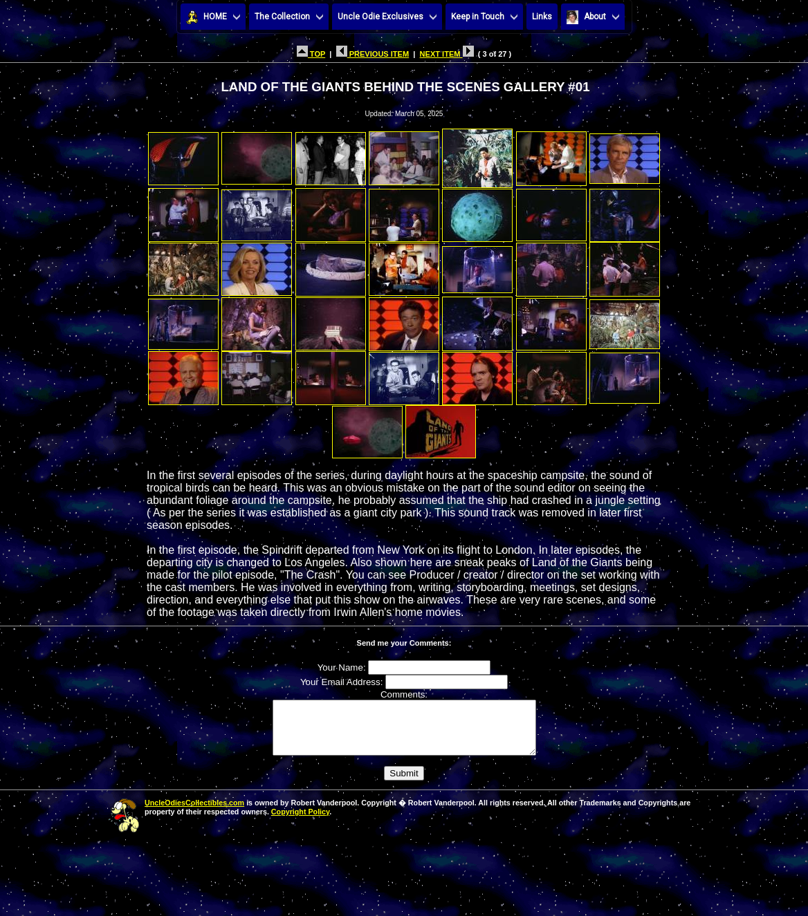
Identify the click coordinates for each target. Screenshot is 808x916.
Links (542, 16)
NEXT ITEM (447, 54)
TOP (311, 54)
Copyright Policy (300, 822)
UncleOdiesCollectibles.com (194, 813)
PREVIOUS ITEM (373, 54)
